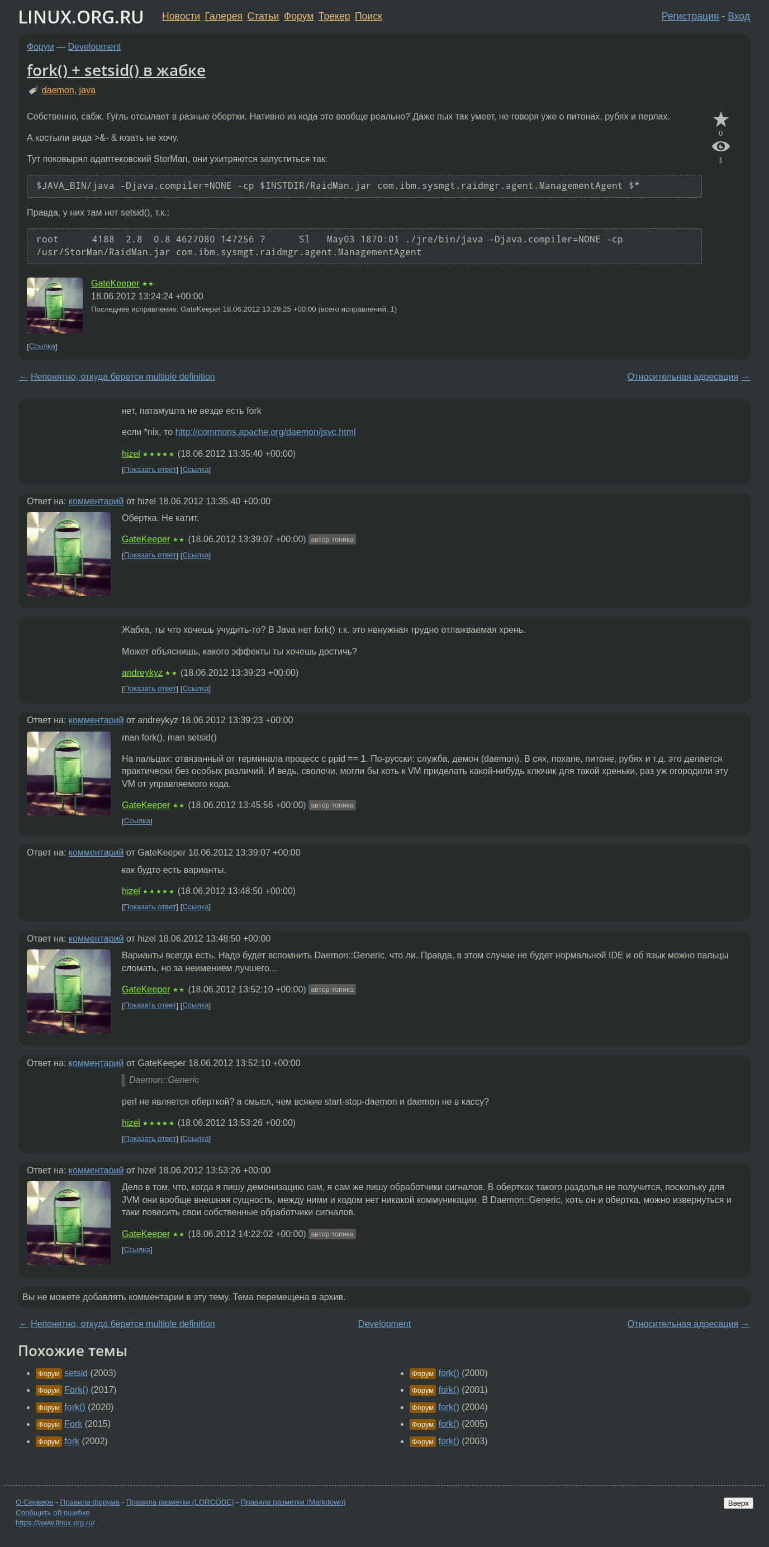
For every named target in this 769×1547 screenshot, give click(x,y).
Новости (181, 16)
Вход (739, 16)
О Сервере (35, 1502)
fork (71, 1441)
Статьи (263, 16)
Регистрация (690, 16)
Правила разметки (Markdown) (292, 1502)
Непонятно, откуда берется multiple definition (123, 376)
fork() (74, 1407)
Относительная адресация (683, 376)
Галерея (224, 16)
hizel (131, 454)
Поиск (368, 16)
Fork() (76, 1390)
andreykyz (142, 672)
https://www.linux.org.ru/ (55, 1523)
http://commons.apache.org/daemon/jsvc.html (265, 432)
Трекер (334, 16)
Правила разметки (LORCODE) (180, 1502)
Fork (73, 1424)
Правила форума (90, 1502)
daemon (58, 90)
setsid (76, 1373)
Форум (299, 16)
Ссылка (42, 346)
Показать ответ (150, 469)
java (87, 90)
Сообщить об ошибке (53, 1512)
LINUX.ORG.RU (81, 16)
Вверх (738, 1503)
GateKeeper (115, 283)
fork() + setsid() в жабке (116, 69)
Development (94, 46)
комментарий (96, 501)
